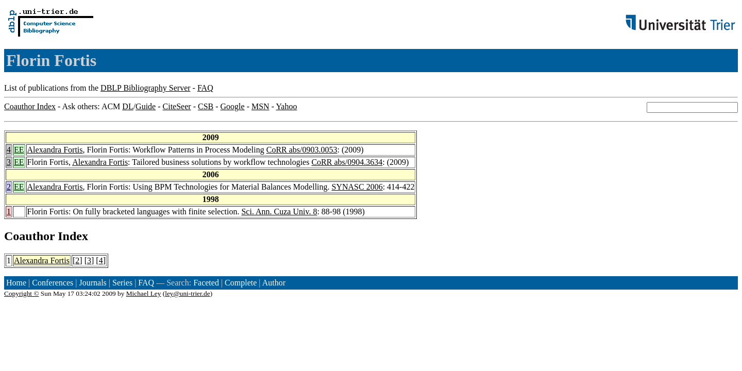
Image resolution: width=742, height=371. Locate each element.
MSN (260, 106)
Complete (241, 282)
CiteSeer (177, 106)
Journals (92, 282)
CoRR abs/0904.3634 (346, 162)
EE (19, 149)
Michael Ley (143, 293)
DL (127, 106)
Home (16, 282)
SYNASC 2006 (357, 186)
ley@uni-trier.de (187, 293)
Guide (146, 106)
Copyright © (21, 293)
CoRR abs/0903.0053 (302, 149)
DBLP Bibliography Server (145, 87)
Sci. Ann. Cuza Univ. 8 (279, 211)
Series (122, 282)
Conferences (52, 282)
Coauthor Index (30, 106)
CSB (205, 106)
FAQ (205, 87)
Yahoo (286, 106)
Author (273, 282)
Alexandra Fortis (55, 149)
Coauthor (29, 236)
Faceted (206, 282)
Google (233, 106)
